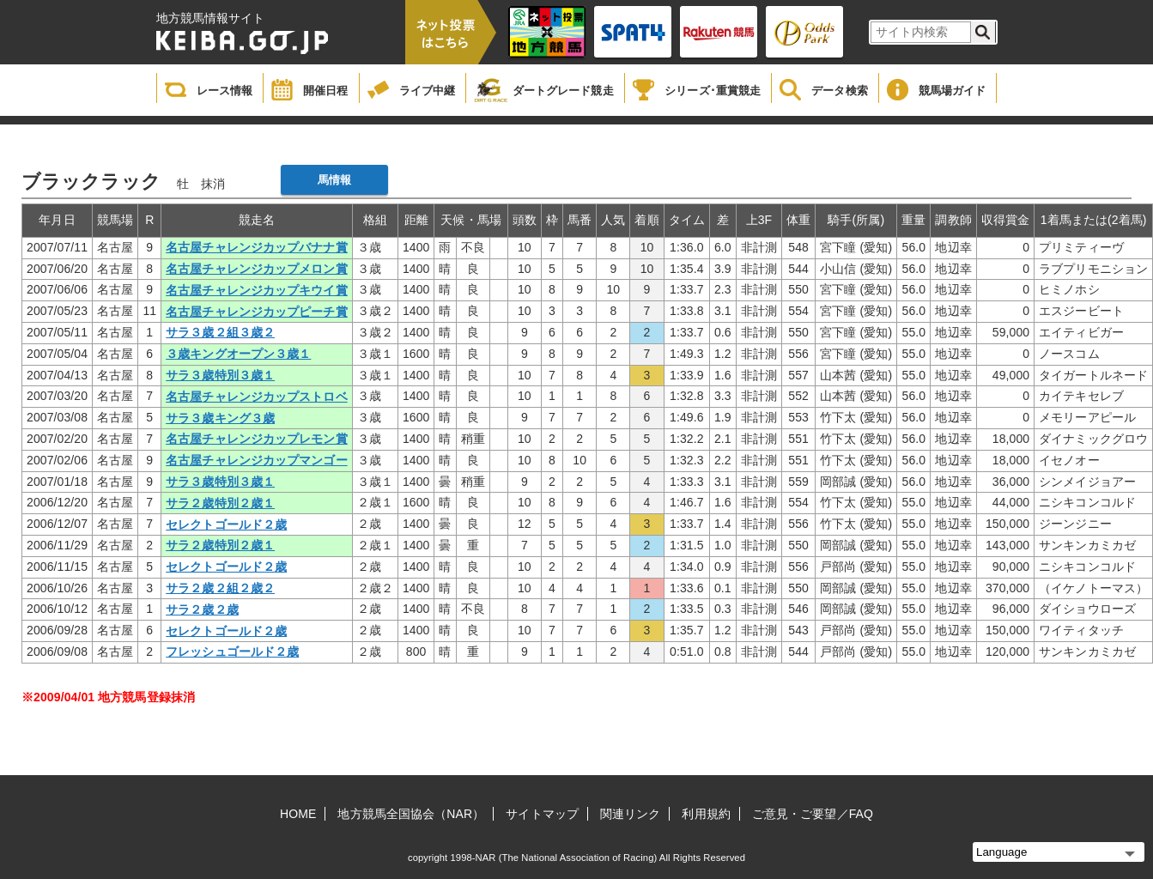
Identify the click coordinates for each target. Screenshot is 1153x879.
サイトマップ (542, 814)
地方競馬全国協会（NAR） (410, 814)
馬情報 (334, 179)
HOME (298, 814)
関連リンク (630, 814)
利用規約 (706, 814)
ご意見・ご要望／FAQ (812, 814)
